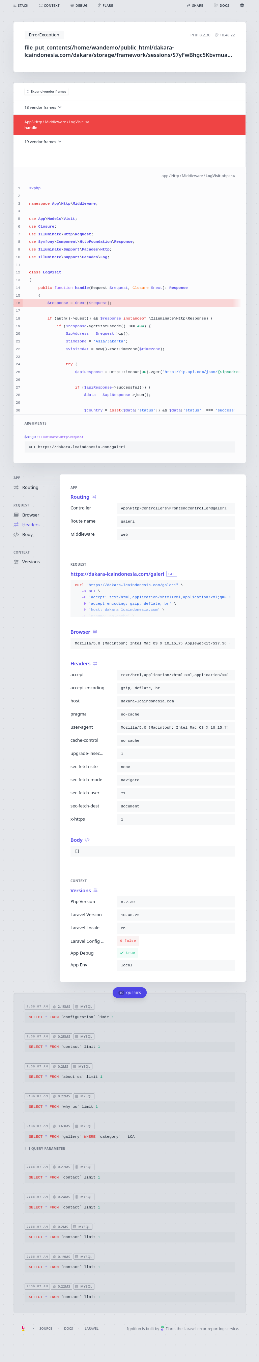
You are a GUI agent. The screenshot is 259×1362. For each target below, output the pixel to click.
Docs (68, 1328)
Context (21, 552)
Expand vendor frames (46, 91)
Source (45, 1328)
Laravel (91, 1328)
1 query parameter (44, 1149)
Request (21, 505)
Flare (168, 1328)
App (16, 478)
